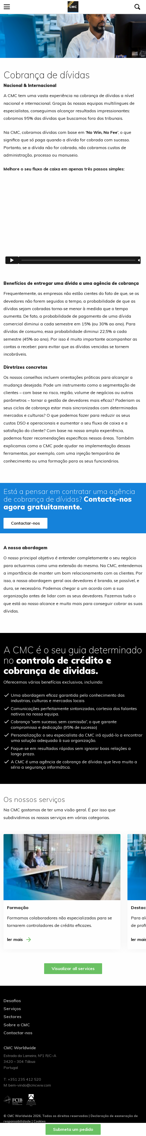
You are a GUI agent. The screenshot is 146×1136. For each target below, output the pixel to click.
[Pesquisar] (137, 7)
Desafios (12, 1000)
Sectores (12, 1016)
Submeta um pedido (73, 1129)
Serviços (12, 1008)
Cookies (40, 1121)
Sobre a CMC (17, 1024)
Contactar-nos (25, 523)
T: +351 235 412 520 (22, 1079)
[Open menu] (7, 7)
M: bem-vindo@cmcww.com (27, 1085)
